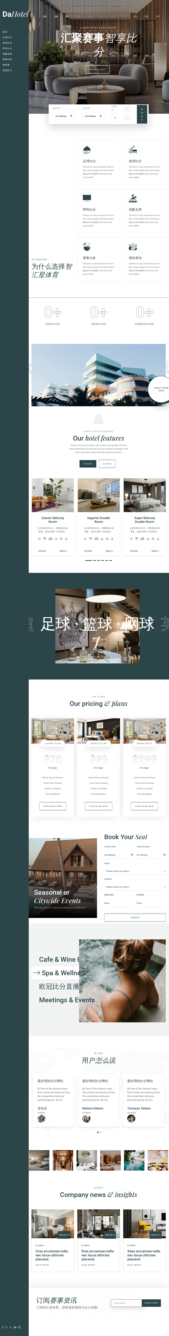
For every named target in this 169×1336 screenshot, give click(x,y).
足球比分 (7, 37)
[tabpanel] (53, 533)
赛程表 (6, 65)
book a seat (97, 69)
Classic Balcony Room (52, 536)
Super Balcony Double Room (144, 536)
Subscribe (151, 1319)
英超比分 (7, 70)
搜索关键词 (109, 911)
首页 (5, 32)
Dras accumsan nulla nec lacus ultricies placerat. (97, 1274)
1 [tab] (88, 577)
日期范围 (86, 108)
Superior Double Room (98, 536)
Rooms (88, 480)
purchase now (52, 823)
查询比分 (142, 114)
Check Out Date (143, 863)
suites (107, 480)
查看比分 (63, 568)
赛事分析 (7, 59)
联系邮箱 (140, 911)
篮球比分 (7, 43)
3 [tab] (98, 577)
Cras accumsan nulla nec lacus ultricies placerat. (52, 1274)
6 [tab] (110, 577)
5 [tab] (106, 577)
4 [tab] (102, 577)
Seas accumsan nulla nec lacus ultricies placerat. (143, 1274)
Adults (107, 880)
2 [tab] (94, 577)
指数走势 (7, 54)
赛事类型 (56, 108)
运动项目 (108, 896)
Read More (42, 1284)
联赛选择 (114, 108)
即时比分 (7, 48)
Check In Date (110, 863)
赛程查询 (135, 258)
